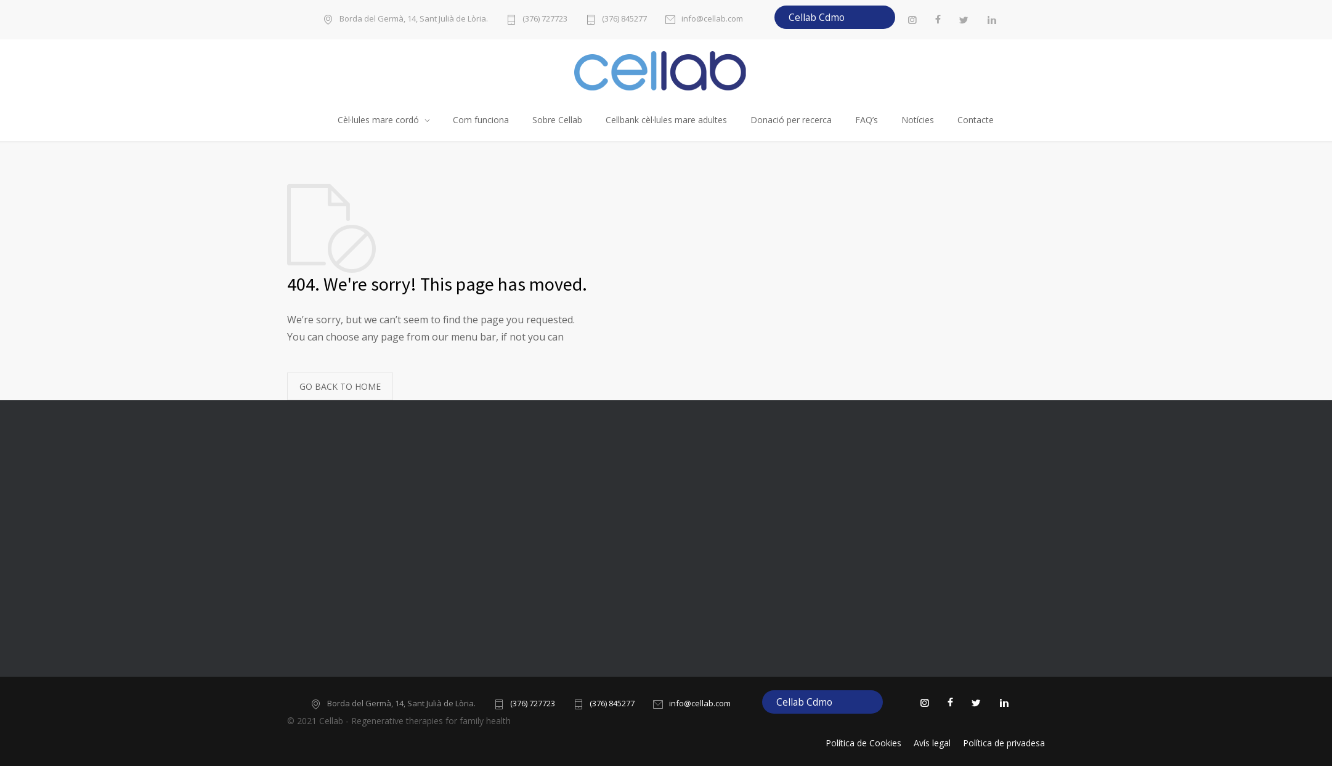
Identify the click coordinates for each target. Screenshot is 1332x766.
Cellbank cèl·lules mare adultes (666, 120)
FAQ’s (866, 120)
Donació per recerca (791, 120)
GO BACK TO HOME (340, 386)
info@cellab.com (712, 19)
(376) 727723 (544, 19)
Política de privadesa (1004, 743)
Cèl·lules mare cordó (378, 120)
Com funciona (481, 120)
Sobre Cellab (557, 120)
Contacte (975, 120)
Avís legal (932, 743)
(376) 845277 (624, 19)
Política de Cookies (863, 743)
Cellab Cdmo (817, 17)
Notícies (917, 120)
